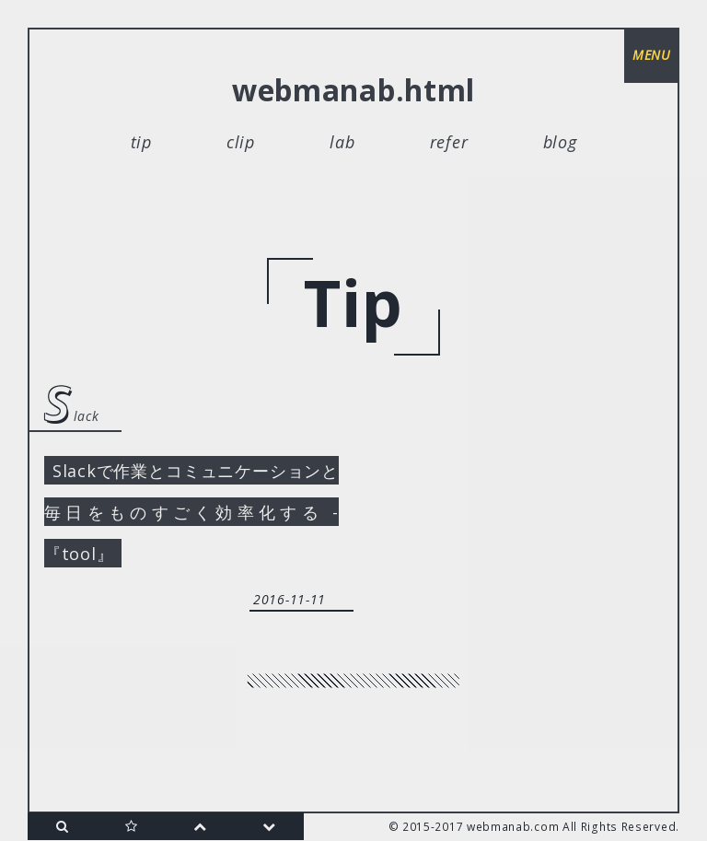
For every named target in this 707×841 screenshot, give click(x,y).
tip (141, 142)
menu (651, 55)
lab (342, 142)
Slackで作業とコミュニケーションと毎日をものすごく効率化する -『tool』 (191, 512)
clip (240, 142)
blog (560, 142)
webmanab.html (353, 90)
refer (449, 142)
